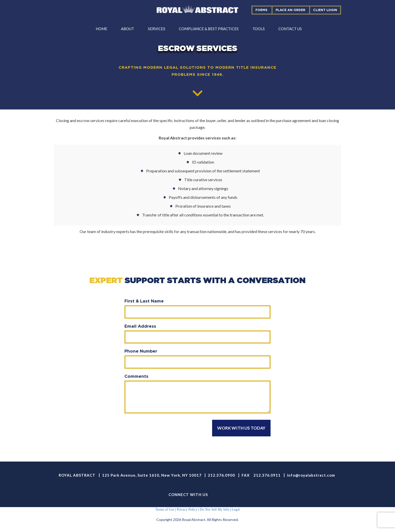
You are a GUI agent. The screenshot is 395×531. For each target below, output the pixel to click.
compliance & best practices (209, 28)
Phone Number (140, 351)
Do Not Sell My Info (214, 509)
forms (261, 10)
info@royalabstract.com (311, 475)
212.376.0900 (221, 475)
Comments (136, 376)
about (127, 28)
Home (101, 28)
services (156, 28)
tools (258, 28)
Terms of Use (164, 509)
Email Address (140, 326)
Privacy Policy (187, 509)
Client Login (325, 10)
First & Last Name (144, 300)
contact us (290, 28)
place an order (290, 10)
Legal (236, 509)
